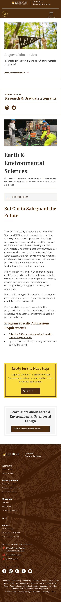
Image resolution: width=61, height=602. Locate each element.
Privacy (46, 592)
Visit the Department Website (28, 429)
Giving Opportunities (11, 533)
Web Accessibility (37, 583)
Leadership (7, 469)
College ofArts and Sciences (41, 2)
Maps (51, 581)
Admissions (7, 506)
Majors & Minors (9, 484)
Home (9, 178)
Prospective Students (11, 488)
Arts (4, 518)
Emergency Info (22, 583)
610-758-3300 (12, 559)
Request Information (14, 73)
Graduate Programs (29, 178)
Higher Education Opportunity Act (38, 586)
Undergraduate (10, 480)
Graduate (7, 499)
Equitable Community (11, 581)
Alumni (6, 525)
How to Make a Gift (10, 537)
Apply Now (28, 391)
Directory (35, 581)
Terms (53, 592)
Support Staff (8, 473)
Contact (44, 581)
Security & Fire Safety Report (37, 589)
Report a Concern (17, 586)
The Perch (26, 581)
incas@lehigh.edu (13, 555)
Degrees (5, 502)
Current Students (9, 492)
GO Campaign (8, 529)
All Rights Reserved (32, 592)
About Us (7, 466)
